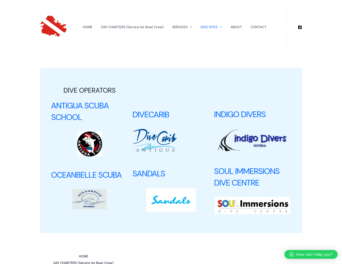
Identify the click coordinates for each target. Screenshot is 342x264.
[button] (311, 254)
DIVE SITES (206, 17)
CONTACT (250, 17)
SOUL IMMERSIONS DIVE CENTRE (249, 157)
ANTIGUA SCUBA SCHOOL (82, 91)
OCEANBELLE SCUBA (86, 155)
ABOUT (230, 17)
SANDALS (149, 153)
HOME (88, 17)
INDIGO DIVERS (241, 95)
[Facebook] (300, 18)
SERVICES (179, 17)
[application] (187, 17)
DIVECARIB (152, 95)
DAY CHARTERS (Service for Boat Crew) (131, 17)
